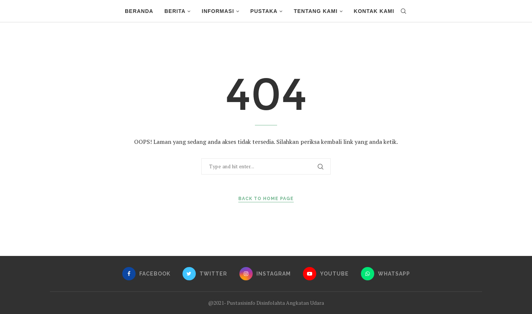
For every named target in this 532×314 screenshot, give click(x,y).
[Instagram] (265, 273)
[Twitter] (205, 273)
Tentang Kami (315, 11)
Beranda (139, 11)
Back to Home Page (266, 198)
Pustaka (264, 11)
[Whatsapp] (385, 273)
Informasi (218, 11)
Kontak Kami (374, 11)
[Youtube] (326, 273)
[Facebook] (146, 273)
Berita (174, 11)
